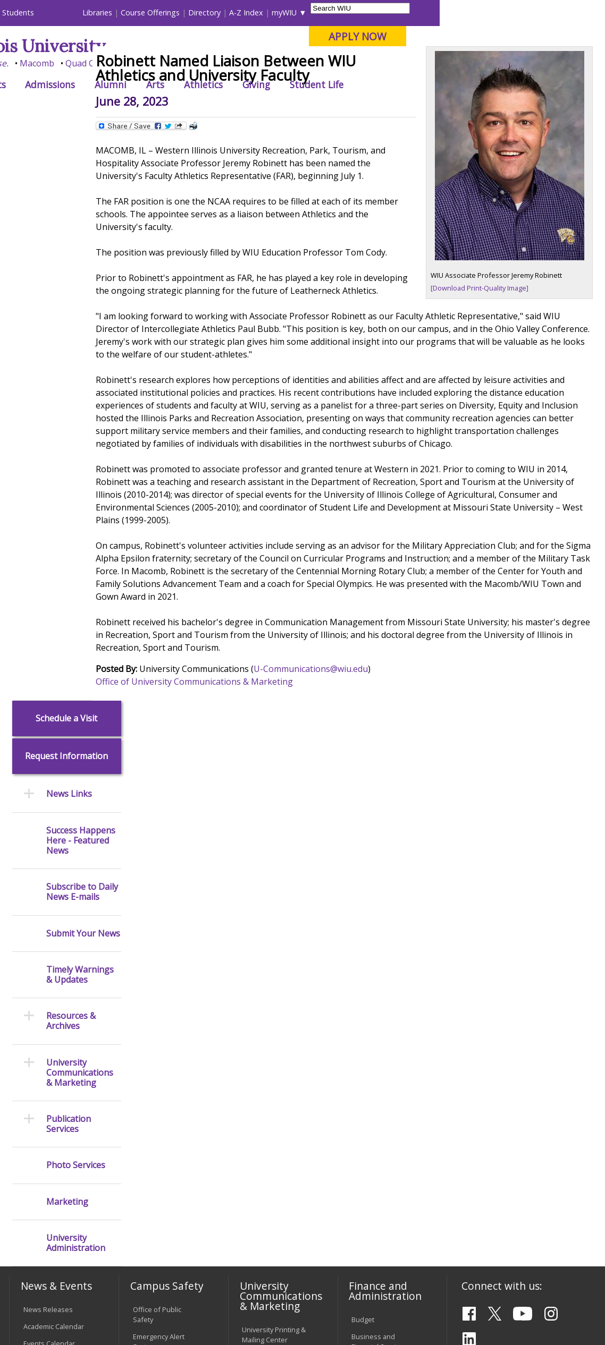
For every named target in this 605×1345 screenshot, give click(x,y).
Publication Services (68, 548)
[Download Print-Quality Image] (490, 352)
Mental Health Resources (155, 923)
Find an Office (373, 1046)
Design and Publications (261, 899)
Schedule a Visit (66, 142)
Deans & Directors (380, 1063)
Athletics (368, 84)
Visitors (99, 12)
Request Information (66, 180)
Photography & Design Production (271, 961)
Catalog (35, 961)
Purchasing (369, 945)
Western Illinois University (164, 46)
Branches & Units (50, 944)
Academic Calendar (53, 864)
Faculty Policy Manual (275, 1100)
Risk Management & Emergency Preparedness (164, 973)
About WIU (81, 84)
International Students (160, 12)
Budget (362, 857)
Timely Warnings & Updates (80, 398)
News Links (69, 218)
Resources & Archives (71, 445)
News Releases (48, 847)
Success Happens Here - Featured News (80, 264)
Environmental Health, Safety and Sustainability (162, 1010)
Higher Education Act (274, 983)
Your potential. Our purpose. (116, 63)
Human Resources (380, 928)
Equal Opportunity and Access (380, 906)
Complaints (260, 1209)
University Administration (75, 667)
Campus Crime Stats (165, 945)
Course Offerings (315, 12)
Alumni (276, 84)
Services (37, 995)
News (191, 109)
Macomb (202, 63)
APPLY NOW (523, 36)
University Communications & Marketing (79, 496)
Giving (421, 84)
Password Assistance (150, 1143)
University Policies (270, 1056)
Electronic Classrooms (152, 1115)
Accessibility (48, 1270)
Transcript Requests (55, 1067)
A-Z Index (411, 12)
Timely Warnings (159, 901)
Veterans (235, 1270)
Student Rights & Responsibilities (268, 1187)
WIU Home (153, 109)
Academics (148, 84)
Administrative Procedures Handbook (264, 1127)
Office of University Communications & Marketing (225, 785)
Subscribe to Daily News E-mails (82, 316)
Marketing (67, 625)
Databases (40, 978)
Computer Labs (157, 1093)
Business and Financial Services (379, 879)
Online (300, 63)
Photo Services (75, 589)
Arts (321, 84)
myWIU (449, 12)
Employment (111, 1270)
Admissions (216, 84)
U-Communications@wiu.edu (342, 772)
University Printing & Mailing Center (274, 872)
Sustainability (176, 1270)
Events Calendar (49, 881)
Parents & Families (45, 12)
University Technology (151, 1197)
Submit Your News (83, 357)
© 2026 (36, 1311)
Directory (370, 12)
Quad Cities (253, 63)
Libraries (263, 12)
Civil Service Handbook (260, 1160)
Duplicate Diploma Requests (52, 1090)
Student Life (482, 84)
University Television (274, 938)
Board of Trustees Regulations (271, 1078)
